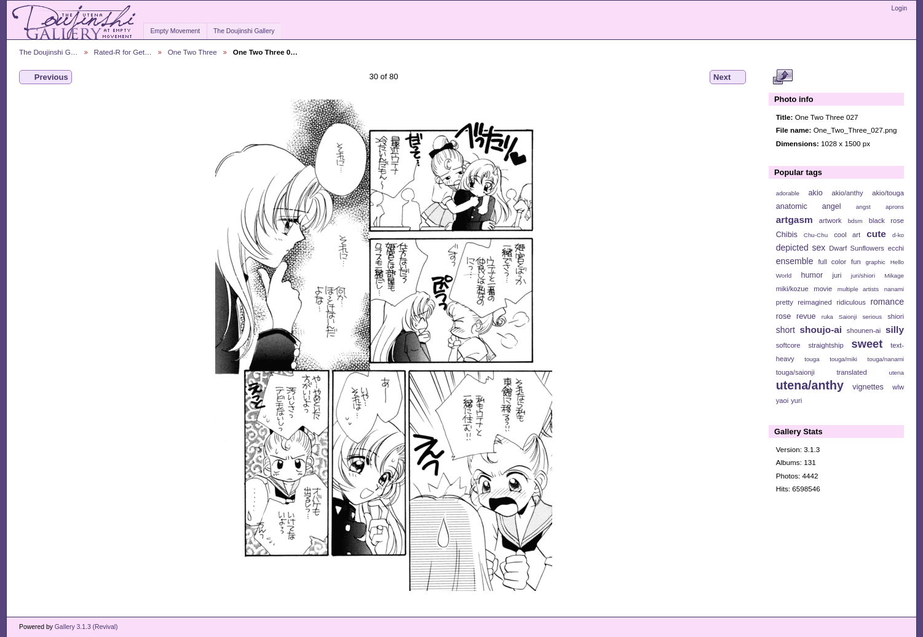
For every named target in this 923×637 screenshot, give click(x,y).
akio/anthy (847, 193)
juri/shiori (863, 275)
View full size (782, 77)
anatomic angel (808, 206)
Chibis (787, 234)
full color (832, 261)
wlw (898, 387)
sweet (867, 343)
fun (856, 261)
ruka (827, 316)
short (785, 330)
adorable (787, 193)
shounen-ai (864, 330)
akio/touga (888, 193)
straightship (825, 345)
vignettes (868, 387)
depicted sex (801, 247)
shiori (895, 316)
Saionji (848, 316)
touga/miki (843, 359)
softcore (788, 345)
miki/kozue (792, 288)
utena (896, 372)
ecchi (896, 248)
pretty (784, 302)
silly (894, 329)
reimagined (815, 302)
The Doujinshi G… (48, 52)
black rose (886, 220)
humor (812, 275)
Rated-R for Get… (123, 52)
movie (823, 288)
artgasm (794, 219)
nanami (894, 289)
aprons (894, 206)
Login (899, 8)
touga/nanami (886, 359)
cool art (847, 234)
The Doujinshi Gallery (243, 31)
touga (812, 359)
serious (872, 316)
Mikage (894, 275)
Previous (45, 77)
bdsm (855, 220)
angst (863, 206)
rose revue (796, 316)
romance (887, 302)
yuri (796, 400)
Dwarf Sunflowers (856, 248)
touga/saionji (795, 372)
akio (816, 193)
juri (837, 275)
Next (727, 77)
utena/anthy (810, 385)
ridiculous (850, 302)
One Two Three (192, 52)
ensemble (795, 261)
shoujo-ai (821, 329)
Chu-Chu (816, 235)
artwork (830, 220)
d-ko (898, 235)
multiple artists (858, 289)
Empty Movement (175, 31)
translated (851, 372)
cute (876, 234)
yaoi (782, 400)
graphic (875, 262)
